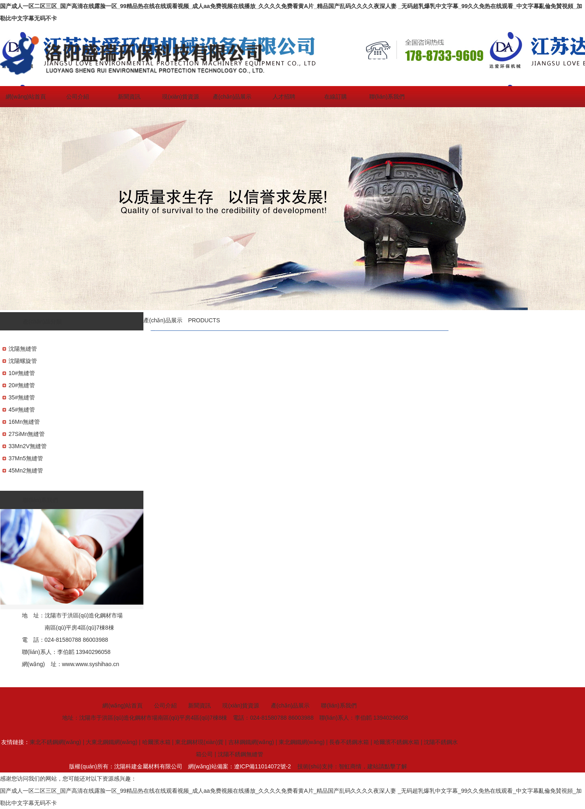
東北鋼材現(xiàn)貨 (199, 742)
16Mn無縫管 (24, 422)
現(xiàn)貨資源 (180, 96)
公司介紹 (77, 96)
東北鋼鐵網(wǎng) (302, 742)
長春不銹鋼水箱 (349, 742)
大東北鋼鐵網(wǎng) (111, 742)
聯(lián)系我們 (387, 96)
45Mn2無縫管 (26, 470)
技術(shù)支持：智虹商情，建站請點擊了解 (352, 766)
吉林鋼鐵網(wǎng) (251, 742)
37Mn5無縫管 (26, 458)
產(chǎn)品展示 (232, 96)
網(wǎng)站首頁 (26, 96)
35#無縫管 (22, 397)
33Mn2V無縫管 (28, 446)
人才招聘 (284, 96)
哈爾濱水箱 (156, 742)
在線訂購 (335, 96)
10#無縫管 (22, 373)
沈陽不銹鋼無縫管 (240, 754)
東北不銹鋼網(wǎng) (55, 742)
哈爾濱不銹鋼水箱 (396, 742)
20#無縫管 (22, 385)
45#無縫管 (22, 409)
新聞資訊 (129, 96)
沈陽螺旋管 (23, 361)
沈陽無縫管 (23, 348)
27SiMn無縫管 (27, 434)
